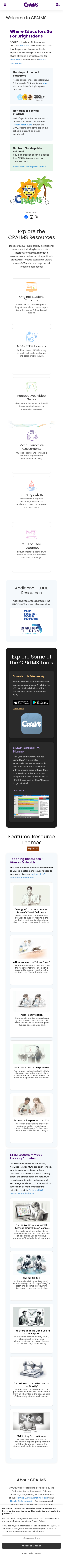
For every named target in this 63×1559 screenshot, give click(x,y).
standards (15, 59)
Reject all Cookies (31, 1553)
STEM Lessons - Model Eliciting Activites (26, 1156)
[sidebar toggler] (5, 5)
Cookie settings (31, 1538)
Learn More (18, 708)
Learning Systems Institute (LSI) (32, 1497)
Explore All (33, 848)
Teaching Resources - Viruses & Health (26, 860)
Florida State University (22, 1501)
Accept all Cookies (31, 1545)
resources (23, 45)
